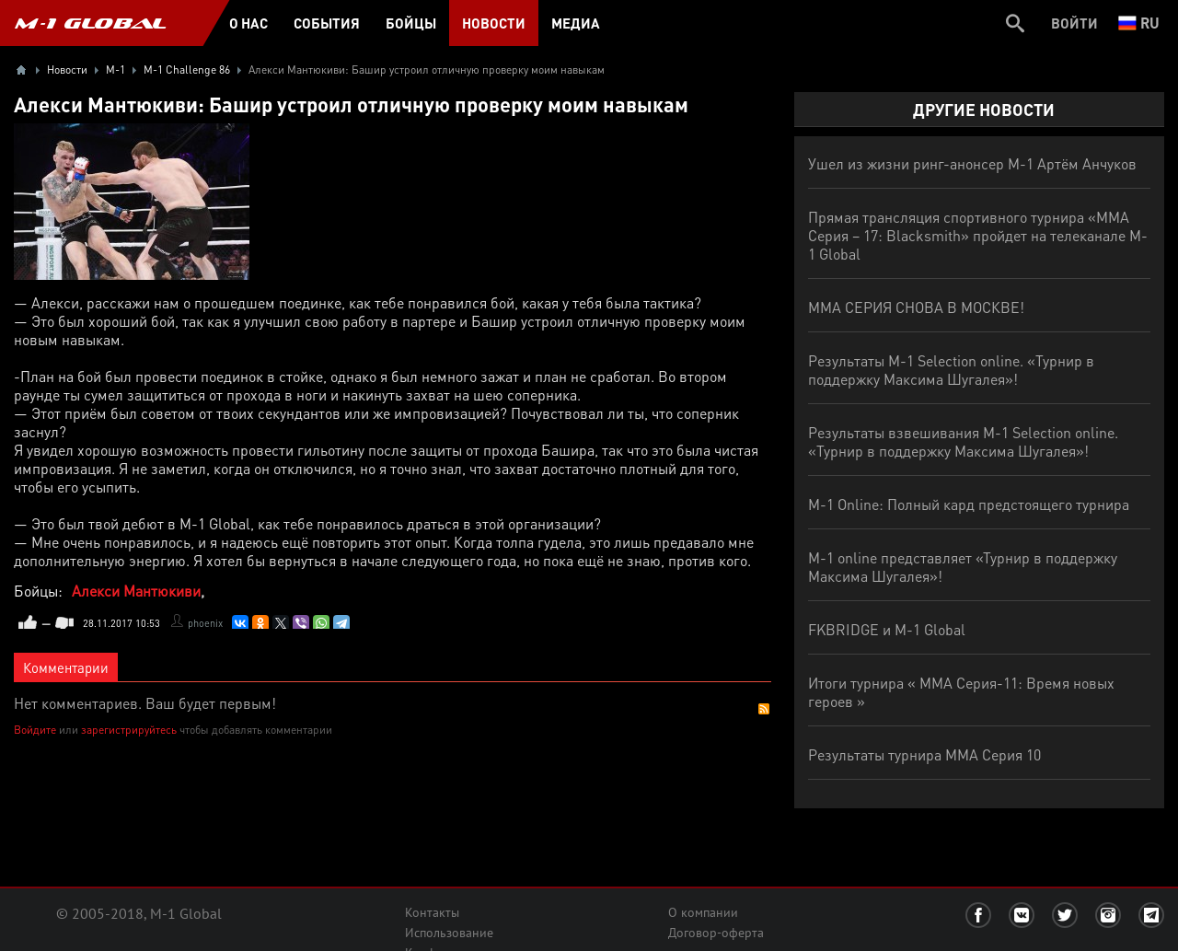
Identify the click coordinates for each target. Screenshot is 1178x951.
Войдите (35, 729)
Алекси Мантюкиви (136, 590)
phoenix (205, 623)
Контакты (432, 912)
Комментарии (66, 667)
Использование (449, 932)
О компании (703, 912)
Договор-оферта (716, 932)
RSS (763, 709)
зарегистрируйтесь (129, 729)
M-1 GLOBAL (90, 23)
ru (1139, 22)
